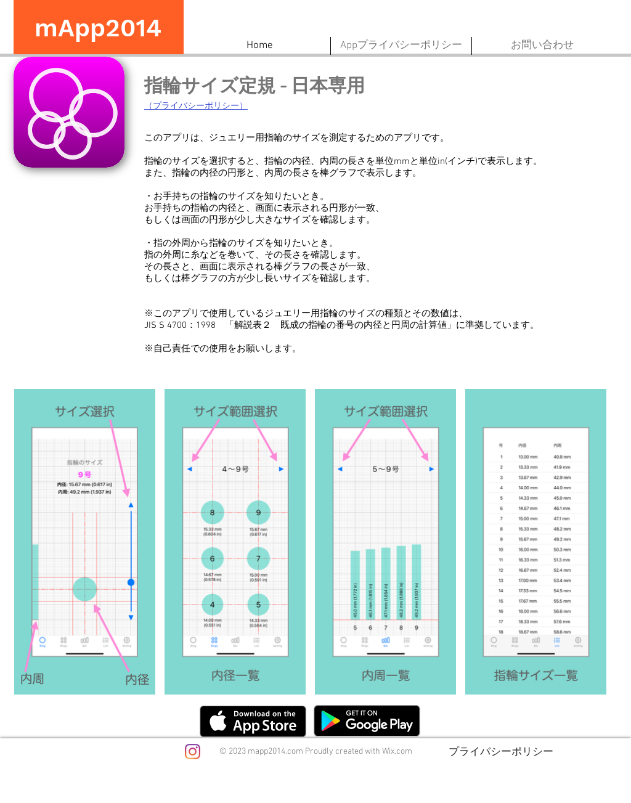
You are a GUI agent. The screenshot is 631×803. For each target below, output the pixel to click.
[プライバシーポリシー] (501, 751)
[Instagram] (192, 751)
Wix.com (397, 751)
